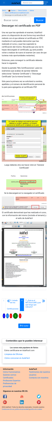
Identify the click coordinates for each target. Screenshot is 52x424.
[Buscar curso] (32, 3)
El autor (24, 326)
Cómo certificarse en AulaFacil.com (17, 13)
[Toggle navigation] (4, 2)
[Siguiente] (35, 304)
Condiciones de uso (8, 409)
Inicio (4, 10)
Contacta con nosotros (38, 378)
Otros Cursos (22, 10)
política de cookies (36, 409)
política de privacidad (22, 409)
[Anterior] (12, 304)
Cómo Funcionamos (11, 372)
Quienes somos (9, 375)
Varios (32, 10)
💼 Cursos (11, 10)
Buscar (39, 20)
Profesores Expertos (11, 380)
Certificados (8, 378)
